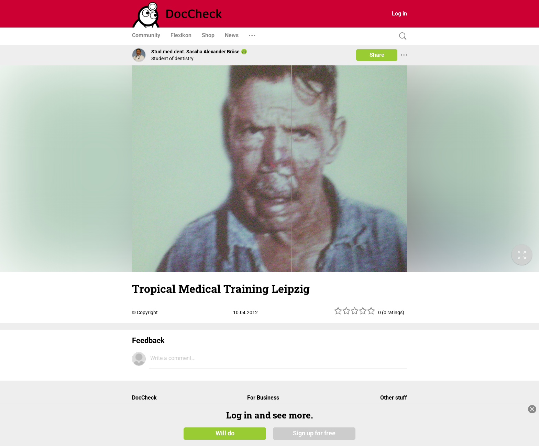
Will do (225, 432)
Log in (399, 13)
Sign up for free (314, 432)
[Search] (401, 36)
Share (377, 55)
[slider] (354, 313)
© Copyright (145, 312)
